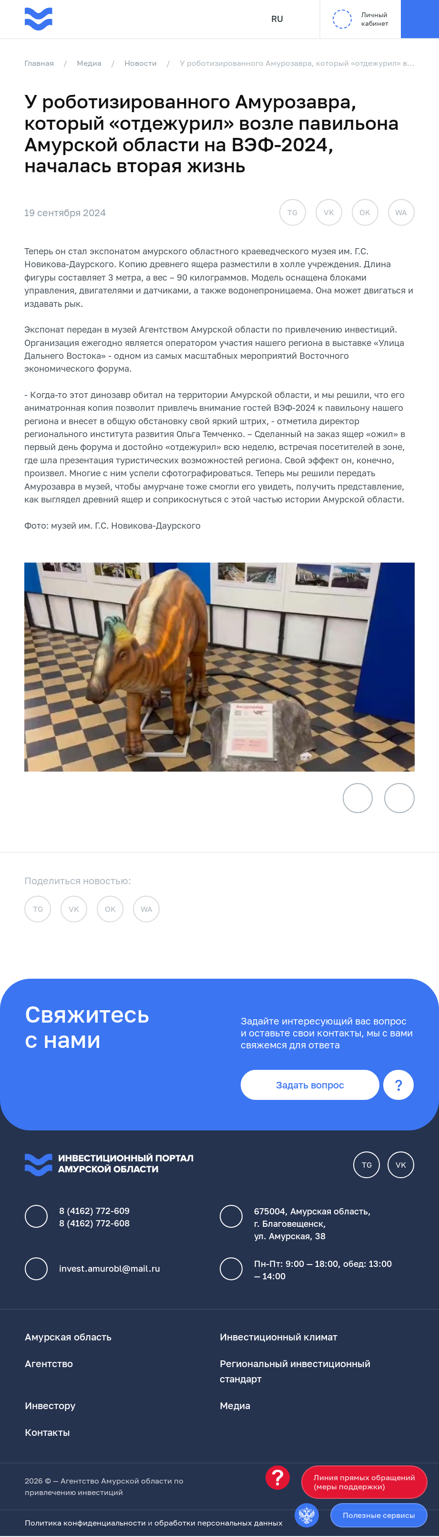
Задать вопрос (310, 1085)
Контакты (47, 1433)
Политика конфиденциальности (85, 1523)
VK (328, 212)
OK (364, 212)
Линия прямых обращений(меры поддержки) (364, 1482)
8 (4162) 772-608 (94, 1224)
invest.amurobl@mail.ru (109, 1270)
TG (292, 212)
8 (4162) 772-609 (94, 1212)
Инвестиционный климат (278, 1337)
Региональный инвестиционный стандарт (295, 1372)
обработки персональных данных (218, 1523)
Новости (141, 63)
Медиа (89, 63)
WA (401, 212)
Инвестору (50, 1406)
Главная (39, 63)
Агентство (49, 1364)
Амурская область (68, 1337)
